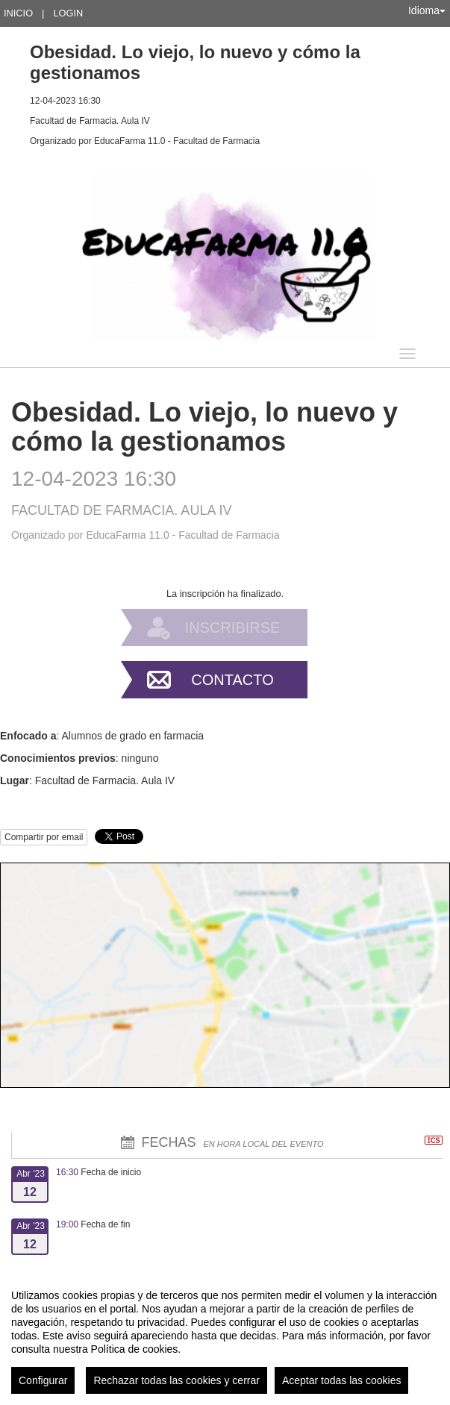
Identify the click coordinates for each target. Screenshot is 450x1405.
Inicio (18, 13)
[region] (225, 1335)
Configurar (43, 1380)
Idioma (427, 10)
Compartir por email (43, 837)
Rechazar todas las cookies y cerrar (176, 1380)
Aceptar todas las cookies (341, 1380)
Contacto (232, 680)
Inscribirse (233, 627)
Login (68, 13)
